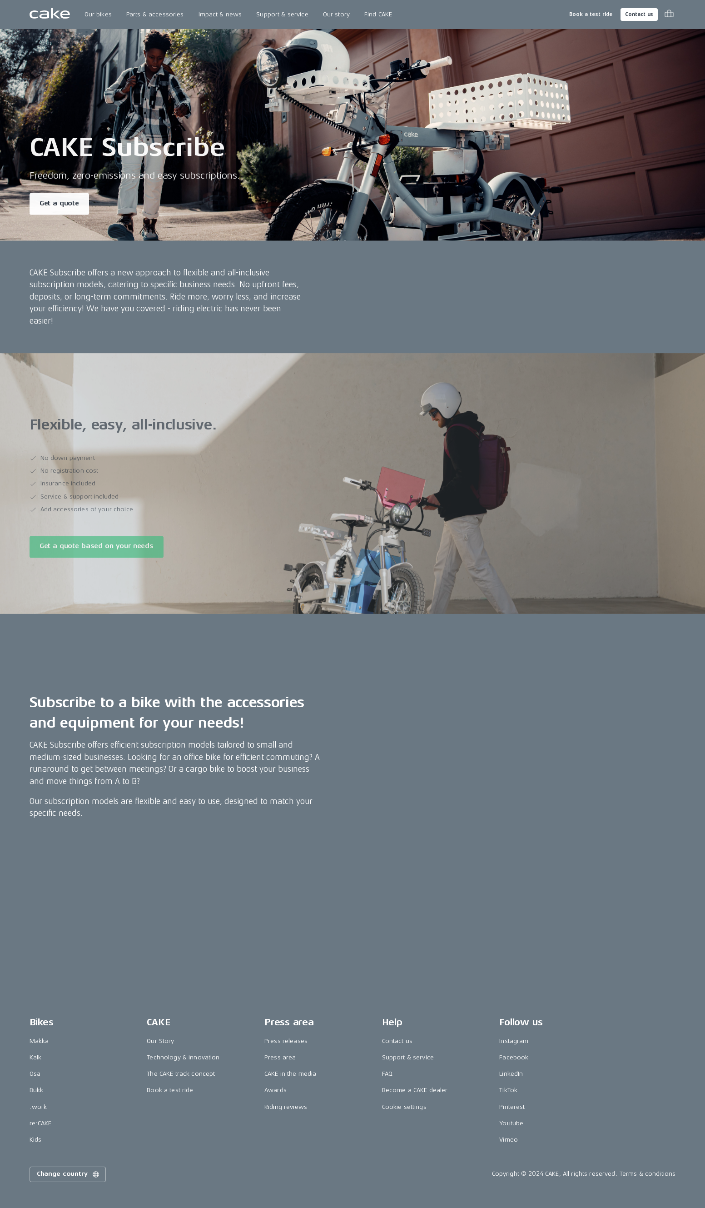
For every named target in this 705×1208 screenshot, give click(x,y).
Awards (275, 1090)
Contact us (639, 14)
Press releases (286, 1041)
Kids (36, 1139)
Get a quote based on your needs (97, 550)
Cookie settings (404, 1106)
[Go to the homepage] (50, 14)
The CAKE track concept (181, 1073)
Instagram (513, 1041)
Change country (68, 1174)
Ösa (35, 1073)
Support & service (282, 14)
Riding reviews (285, 1106)
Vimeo (508, 1139)
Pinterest (512, 1106)
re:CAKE (41, 1123)
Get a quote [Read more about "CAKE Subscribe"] (59, 204)
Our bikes (98, 14)
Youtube (511, 1123)
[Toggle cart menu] (669, 14)
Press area (280, 1057)
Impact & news (220, 14)
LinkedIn (511, 1073)
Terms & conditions (648, 1173)
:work (38, 1106)
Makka (39, 1041)
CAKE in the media (290, 1073)
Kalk (36, 1057)
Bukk (37, 1090)
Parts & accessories (155, 14)
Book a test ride (590, 14)
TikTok (508, 1090)
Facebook (513, 1057)
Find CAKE (378, 14)
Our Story (160, 1041)
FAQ (387, 1073)
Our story (336, 14)
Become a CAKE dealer (415, 1090)
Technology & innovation (183, 1057)
